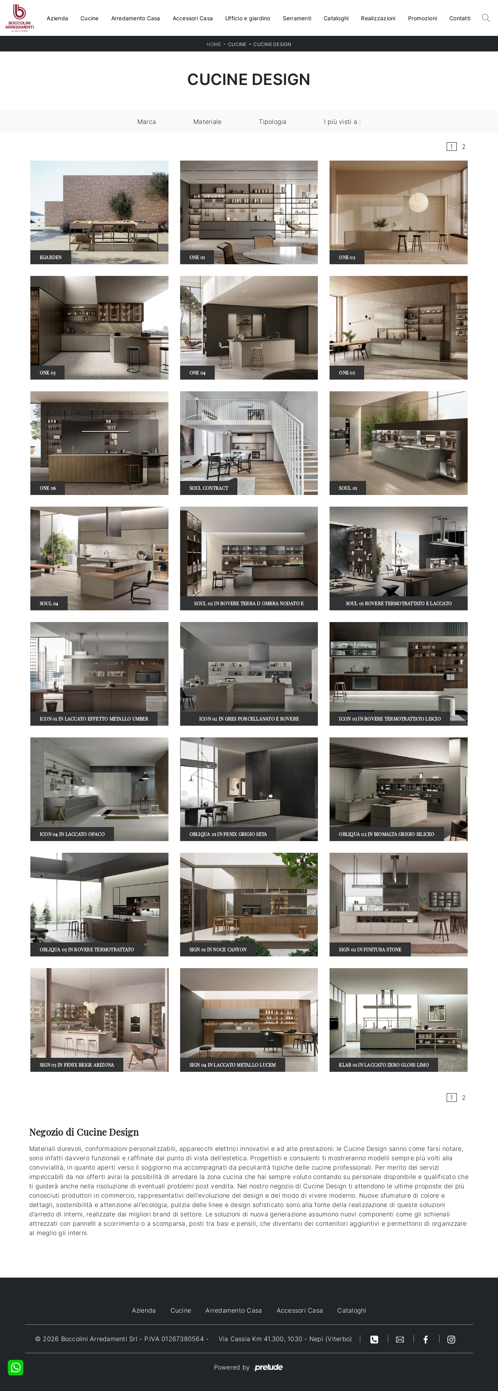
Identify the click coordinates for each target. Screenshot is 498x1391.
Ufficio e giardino (247, 18)
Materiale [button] (207, 121)
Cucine (90, 18)
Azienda (57, 18)
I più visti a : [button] (342, 121)
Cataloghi (336, 18)
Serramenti (297, 18)
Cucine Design (272, 44)
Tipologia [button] (272, 121)
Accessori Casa (193, 18)
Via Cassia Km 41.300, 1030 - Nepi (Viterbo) (285, 1339)
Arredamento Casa (135, 18)
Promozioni (422, 18)
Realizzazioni (378, 18)
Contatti (459, 18)
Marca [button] (146, 121)
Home (214, 44)
